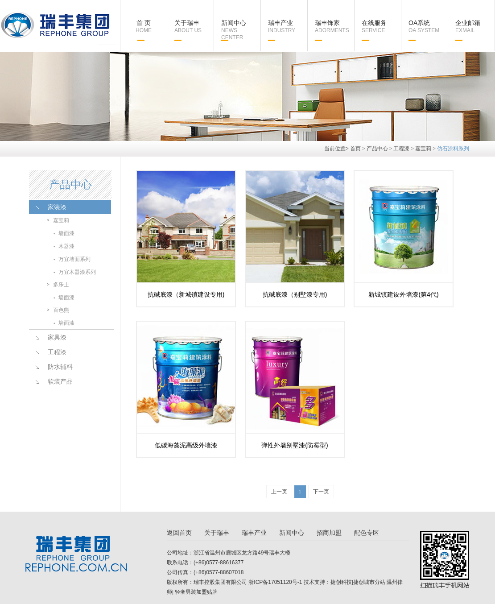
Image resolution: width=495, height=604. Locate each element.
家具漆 (57, 337)
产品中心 (377, 148)
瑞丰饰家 (334, 26)
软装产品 (60, 381)
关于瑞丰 (194, 26)
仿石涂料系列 (453, 148)
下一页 (321, 491)
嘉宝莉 (423, 148)
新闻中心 (240, 30)
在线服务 (381, 26)
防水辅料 (60, 366)
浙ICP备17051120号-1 (275, 582)
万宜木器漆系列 (77, 272)
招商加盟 (329, 532)
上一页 (279, 491)
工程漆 (401, 148)
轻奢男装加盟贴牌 (195, 592)
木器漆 (66, 246)
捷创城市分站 (369, 582)
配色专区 (366, 532)
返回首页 (179, 532)
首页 (355, 148)
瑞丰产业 (287, 26)
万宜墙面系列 (74, 259)
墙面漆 (66, 233)
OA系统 (428, 26)
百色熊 (61, 310)
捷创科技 (341, 582)
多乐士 (61, 284)
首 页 (143, 26)
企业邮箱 (475, 26)
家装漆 (57, 207)
